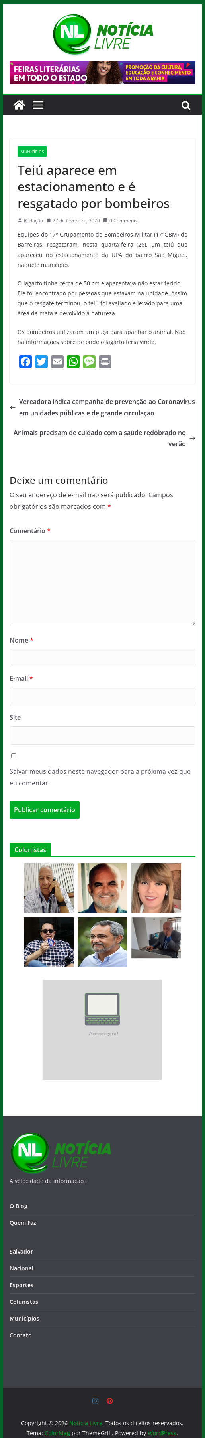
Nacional (21, 1268)
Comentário (30, 530)
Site (15, 717)
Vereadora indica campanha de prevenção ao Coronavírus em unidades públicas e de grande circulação (102, 407)
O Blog (18, 1206)
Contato (21, 1335)
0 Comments (120, 220)
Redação (33, 220)
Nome (21, 640)
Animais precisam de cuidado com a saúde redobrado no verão (104, 438)
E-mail (21, 678)
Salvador (21, 1251)
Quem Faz (23, 1222)
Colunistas (24, 1301)
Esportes (21, 1285)
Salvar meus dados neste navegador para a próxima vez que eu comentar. (100, 777)
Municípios (32, 151)
